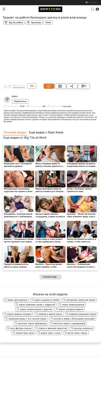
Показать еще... (50, 277)
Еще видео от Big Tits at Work (24, 137)
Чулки (48, 22)
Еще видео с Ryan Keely (46, 132)
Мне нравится (5, 86)
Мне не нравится (9, 86)
